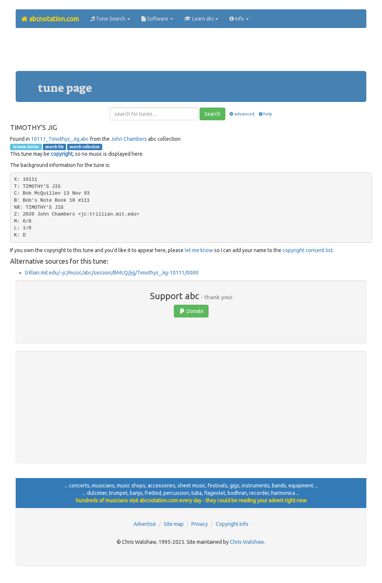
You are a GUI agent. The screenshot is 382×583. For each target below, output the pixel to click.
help (265, 113)
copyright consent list (307, 250)
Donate (191, 311)
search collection (84, 147)
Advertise (145, 524)
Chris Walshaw (247, 542)
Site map (174, 524)
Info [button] (239, 19)
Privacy (199, 524)
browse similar (25, 147)
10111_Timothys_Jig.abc (60, 139)
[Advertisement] (191, 52)
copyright (62, 154)
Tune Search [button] (110, 19)
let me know (199, 250)
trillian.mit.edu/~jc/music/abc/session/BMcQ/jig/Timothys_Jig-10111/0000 (111, 273)
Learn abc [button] (201, 19)
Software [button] (157, 19)
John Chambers (129, 139)
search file (54, 147)
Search (212, 114)
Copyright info (232, 524)
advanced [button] (241, 113)
